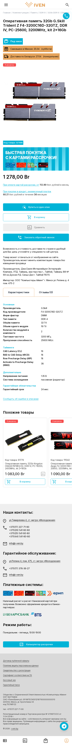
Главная (7, 13)
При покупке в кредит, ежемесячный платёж (27, 191)
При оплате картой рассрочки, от (21, 184)
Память (34, 13)
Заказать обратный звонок (36, 237)
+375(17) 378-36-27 (19, 568)
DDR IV (43, 13)
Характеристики (18, 292)
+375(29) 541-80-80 (19, 530)
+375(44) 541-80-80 (19, 536)
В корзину (36, 217)
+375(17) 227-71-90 (19, 527)
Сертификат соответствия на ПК (17, 675)
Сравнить (36, 227)
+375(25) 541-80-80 (19, 533)
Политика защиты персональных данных (21, 665)
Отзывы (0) (46, 292)
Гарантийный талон (11, 685)
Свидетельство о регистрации (16, 670)
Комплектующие (21, 13)
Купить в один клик (36, 207)
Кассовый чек (9, 680)
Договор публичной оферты (16, 661)
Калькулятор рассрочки (36, 644)
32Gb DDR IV (53, 13)
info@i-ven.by (16, 543)
